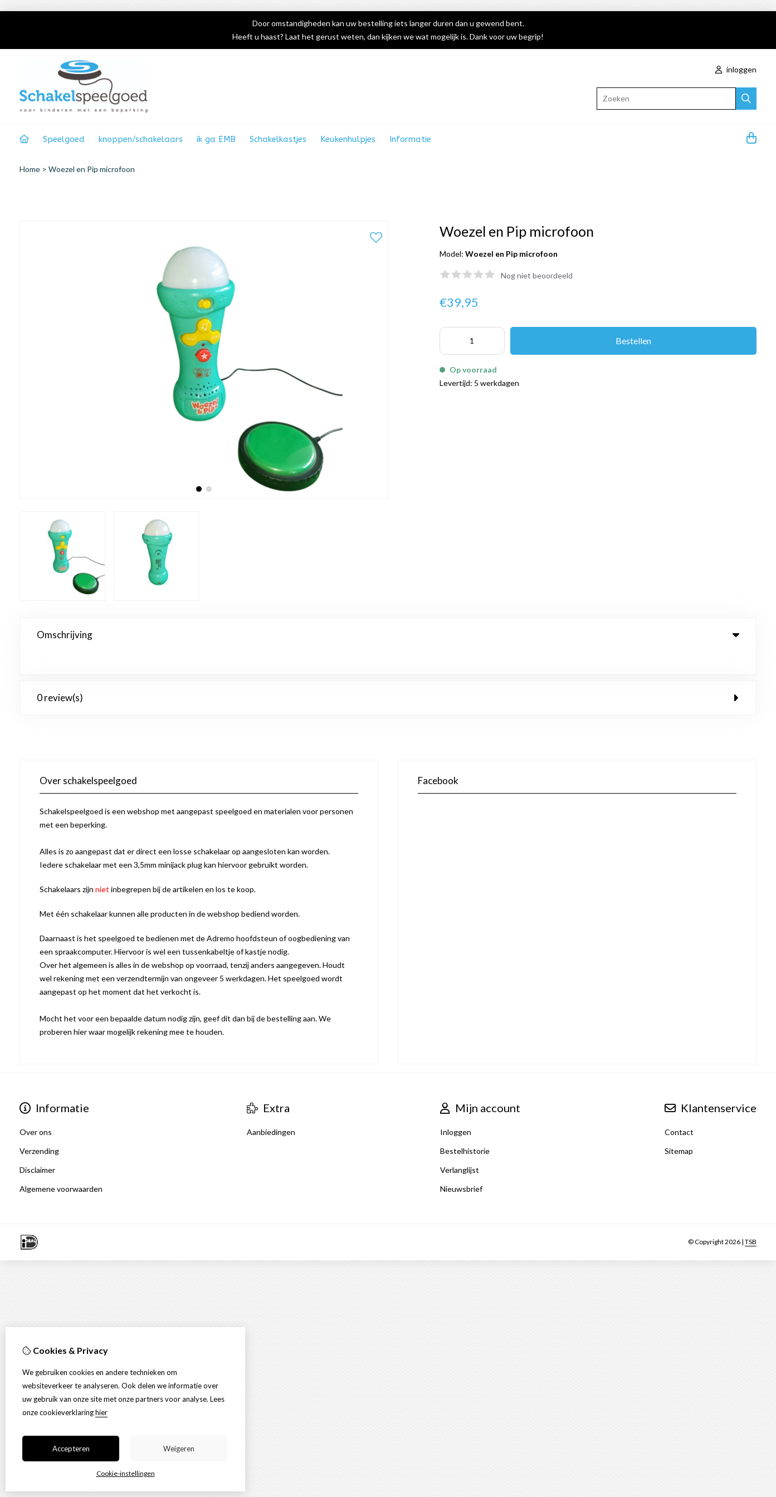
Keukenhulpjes (347, 139)
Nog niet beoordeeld (537, 275)
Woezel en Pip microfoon (91, 169)
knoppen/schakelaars (141, 139)
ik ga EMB (216, 139)
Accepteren (71, 1448)
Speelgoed (64, 139)
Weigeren (178, 1448)
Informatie (410, 139)
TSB (751, 1219)
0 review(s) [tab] (388, 675)
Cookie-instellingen (125, 1473)
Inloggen (455, 1109)
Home (29, 169)
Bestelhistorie (465, 1128)
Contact (679, 1109)
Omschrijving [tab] (388, 634)
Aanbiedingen (271, 1109)
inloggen (736, 69)
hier (101, 1412)
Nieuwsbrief (461, 1166)
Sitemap (679, 1128)
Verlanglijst (459, 1147)
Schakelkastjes (278, 139)
